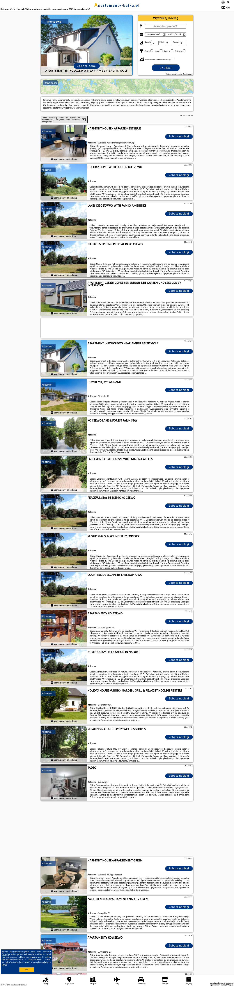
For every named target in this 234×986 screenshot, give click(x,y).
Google (6, 954)
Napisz (230, 985)
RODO (5, 965)
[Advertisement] (117, 829)
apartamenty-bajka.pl (117, 5)
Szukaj (166, 68)
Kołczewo (47, 131)
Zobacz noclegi (179, 136)
